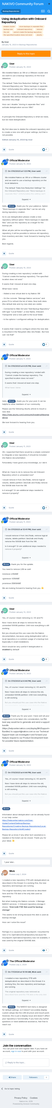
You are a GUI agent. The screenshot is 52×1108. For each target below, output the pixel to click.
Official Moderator (19, 160)
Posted (20, 67)
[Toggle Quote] (6, 171)
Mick (12, 871)
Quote (11, 149)
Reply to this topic (26, 53)
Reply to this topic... (15, 1062)
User (6, 42)
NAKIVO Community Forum (22, 4)
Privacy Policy (20, 1098)
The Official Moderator (22, 961)
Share (12, 1077)
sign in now (16, 1051)
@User (11, 206)
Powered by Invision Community (26, 1104)
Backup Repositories (28, 44)
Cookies (34, 1098)
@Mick (11, 1007)
